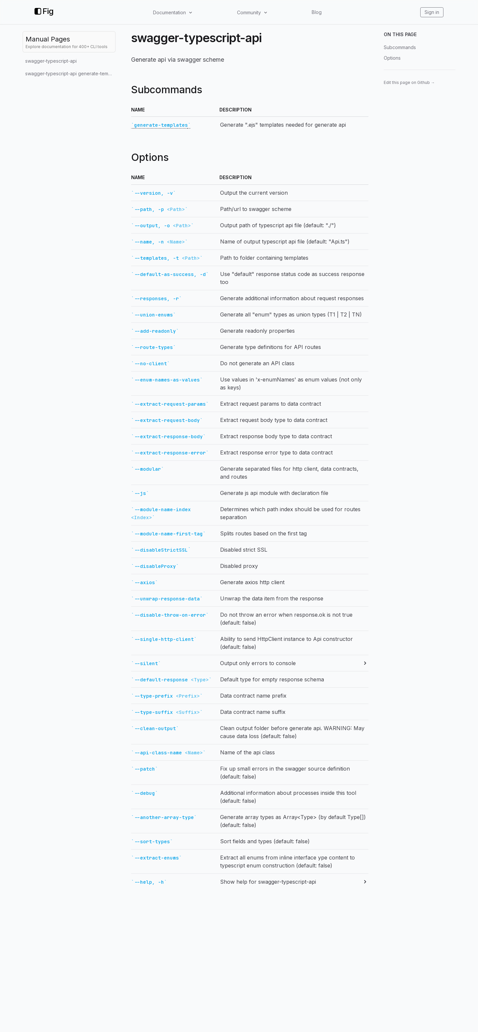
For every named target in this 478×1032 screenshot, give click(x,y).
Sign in (432, 12)
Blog (317, 12)
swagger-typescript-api (51, 61)
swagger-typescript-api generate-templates (70, 73)
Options (392, 58)
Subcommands (400, 47)
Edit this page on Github (409, 82)
